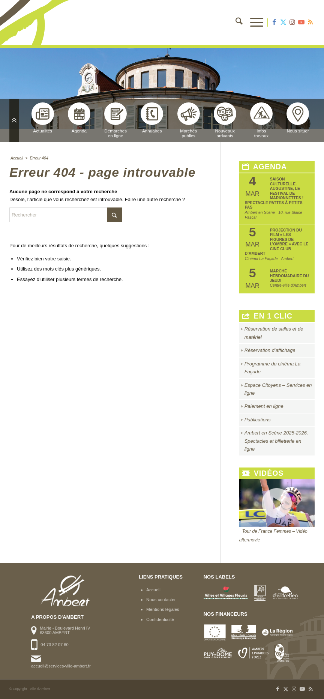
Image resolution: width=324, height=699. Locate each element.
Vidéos (263, 473)
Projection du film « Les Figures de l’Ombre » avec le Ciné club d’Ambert (277, 242)
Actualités (43, 117)
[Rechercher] (235, 22)
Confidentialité (160, 619)
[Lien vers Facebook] (274, 22)
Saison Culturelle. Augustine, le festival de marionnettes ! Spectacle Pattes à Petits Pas (274, 193)
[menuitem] (235, 22)
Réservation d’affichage (270, 350)
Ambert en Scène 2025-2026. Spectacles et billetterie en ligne (276, 441)
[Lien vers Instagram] (292, 22)
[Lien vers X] (283, 22)
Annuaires (152, 117)
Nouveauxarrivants (225, 120)
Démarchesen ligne (115, 120)
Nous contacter (161, 599)
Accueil (153, 589)
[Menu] (253, 22)
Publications (257, 419)
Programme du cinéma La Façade (272, 367)
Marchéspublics (188, 120)
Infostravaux (261, 120)
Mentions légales (162, 609)
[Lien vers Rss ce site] (310, 22)
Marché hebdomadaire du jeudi (289, 276)
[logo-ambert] (39, 22)
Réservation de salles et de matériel (273, 333)
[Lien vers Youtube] (301, 22)
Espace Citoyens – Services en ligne (278, 389)
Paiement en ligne (264, 406)
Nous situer (297, 117)
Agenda (79, 117)
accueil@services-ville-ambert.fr (60, 666)
